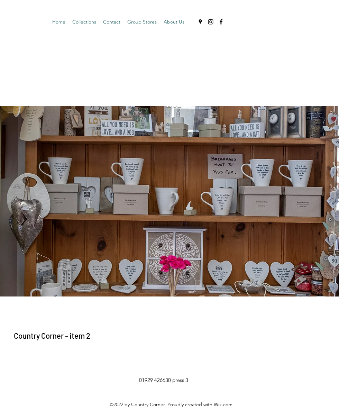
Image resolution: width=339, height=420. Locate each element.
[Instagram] (210, 21)
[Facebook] (221, 21)
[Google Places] (200, 21)
